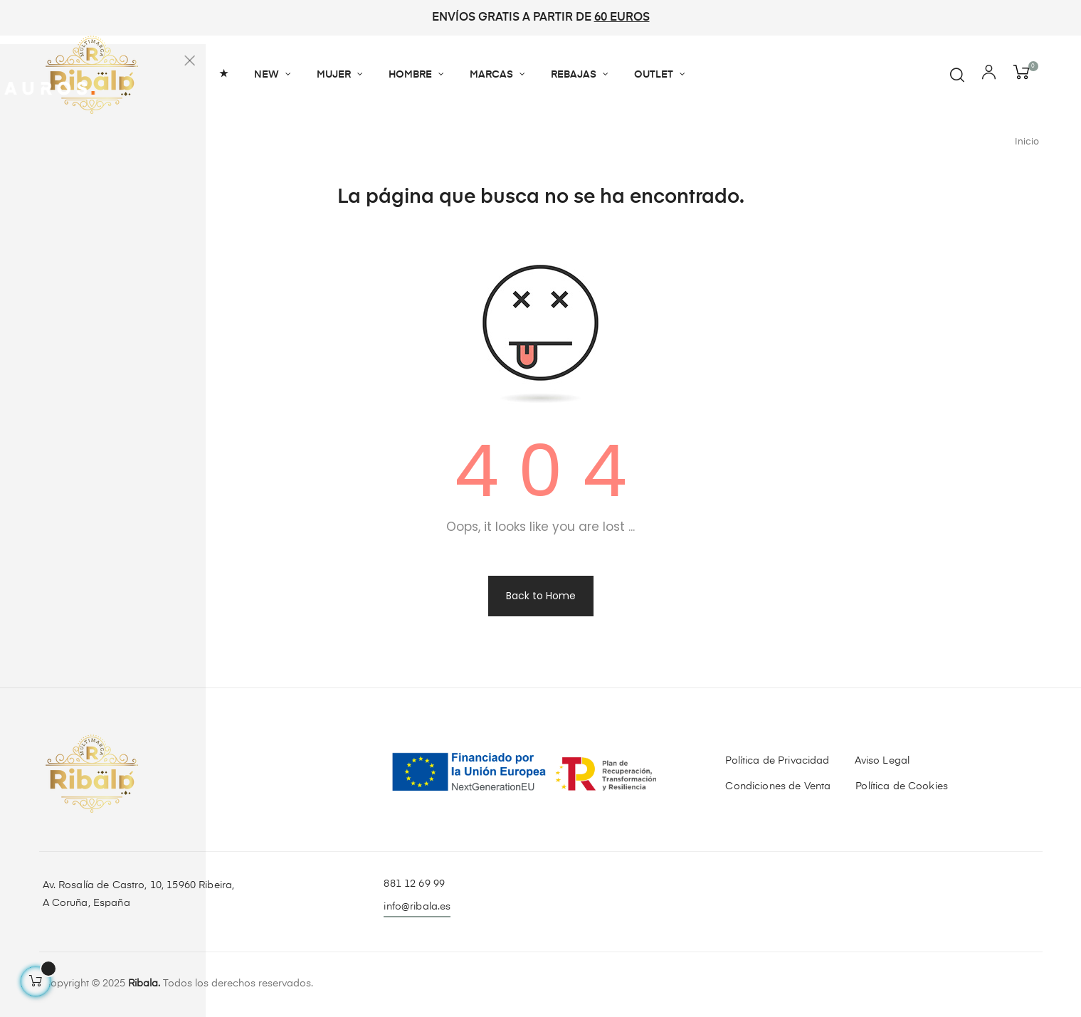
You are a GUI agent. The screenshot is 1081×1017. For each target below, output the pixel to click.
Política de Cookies (901, 786)
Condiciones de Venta (777, 786)
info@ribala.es (417, 907)
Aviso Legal (882, 761)
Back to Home (541, 596)
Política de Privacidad (777, 761)
